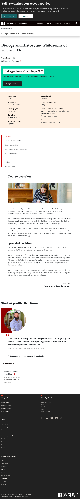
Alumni (67, 23)
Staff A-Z (3, 481)
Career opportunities (11, 145)
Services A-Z (4, 466)
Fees (6, 158)
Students (40, 23)
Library (3, 469)
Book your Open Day (12, 84)
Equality (3, 439)
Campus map (5, 424)
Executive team (5, 442)
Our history (4, 427)
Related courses (10, 166)
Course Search (6, 28)
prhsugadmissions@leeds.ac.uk (51, 122)
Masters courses (28, 33)
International (5, 411)
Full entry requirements (49, 116)
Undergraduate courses (10, 33)
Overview (8, 136)
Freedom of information (21, 497)
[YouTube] (51, 418)
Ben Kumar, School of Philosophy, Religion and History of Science (26, 348)
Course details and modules (13, 141)
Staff (49, 23)
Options (25, 16)
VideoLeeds (4, 478)
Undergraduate (5, 402)
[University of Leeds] (68, 495)
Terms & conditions (6, 497)
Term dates (4, 464)
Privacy (21, 494)
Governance (4, 433)
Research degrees (6, 408)
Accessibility (29, 494)
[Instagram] (56, 418)
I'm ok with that (9, 16)
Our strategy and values (8, 436)
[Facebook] (41, 418)
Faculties (57, 23)
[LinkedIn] (46, 418)
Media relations (5, 475)
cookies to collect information (17, 8)
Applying (7, 162)
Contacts (3, 484)
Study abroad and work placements (16, 149)
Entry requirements (11, 153)
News (2, 445)
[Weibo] (61, 418)
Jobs (2, 461)
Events (3, 448)
